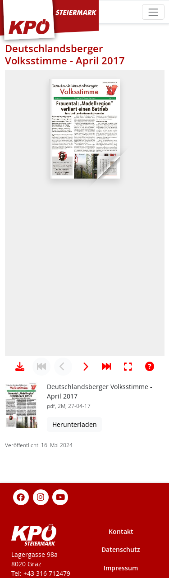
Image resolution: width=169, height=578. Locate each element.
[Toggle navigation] (153, 12)
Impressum (121, 568)
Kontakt (121, 531)
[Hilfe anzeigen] (150, 367)
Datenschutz (120, 549)
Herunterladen (74, 424)
